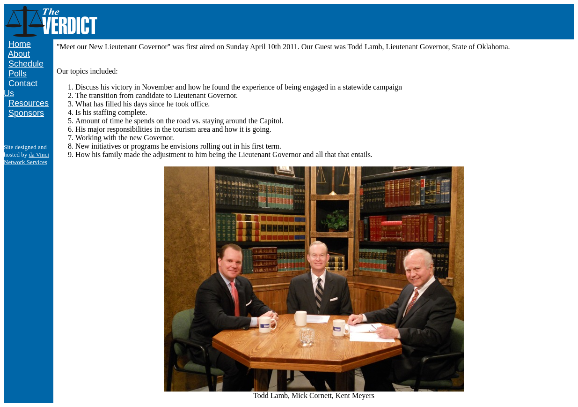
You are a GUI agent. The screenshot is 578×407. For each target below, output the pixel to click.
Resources (28, 103)
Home (19, 44)
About (19, 54)
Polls (17, 73)
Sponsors (26, 113)
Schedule (26, 63)
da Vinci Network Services (26, 158)
